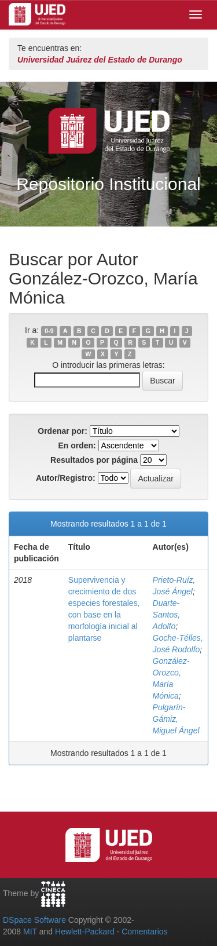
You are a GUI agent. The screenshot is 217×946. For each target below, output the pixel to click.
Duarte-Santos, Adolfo (166, 614)
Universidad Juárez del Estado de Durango (99, 59)
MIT (30, 931)
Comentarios (144, 931)
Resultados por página (94, 460)
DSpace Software (34, 920)
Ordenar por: (62, 431)
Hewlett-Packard (85, 931)
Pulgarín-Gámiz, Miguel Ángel (176, 719)
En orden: (76, 445)
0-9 (49, 330)
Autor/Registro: (65, 478)
